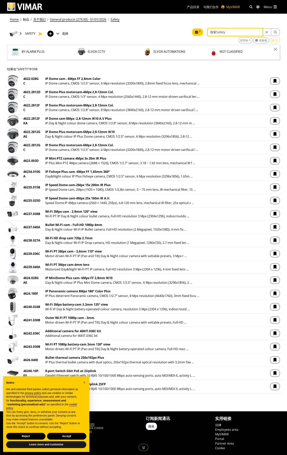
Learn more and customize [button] (46, 444)
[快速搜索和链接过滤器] (251, 7)
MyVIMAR (230, 7)
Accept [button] (66, 436)
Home (14, 19)
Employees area (226, 429)
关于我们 (39, 19)
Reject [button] (26, 436)
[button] (275, 81)
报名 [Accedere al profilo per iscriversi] (151, 426)
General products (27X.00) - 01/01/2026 (78, 19)
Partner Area (224, 443)
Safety (115, 19)
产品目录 (193, 7)
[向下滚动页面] (144, 447)
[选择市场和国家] (258, 7)
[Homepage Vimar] (24, 7)
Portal (219, 439)
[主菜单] (270, 7)
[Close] (275, 49)
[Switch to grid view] (261, 40)
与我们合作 (211, 7)
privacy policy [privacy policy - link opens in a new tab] (33, 393)
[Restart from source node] (266, 32)
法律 (218, 425)
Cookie (220, 448)
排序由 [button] (244, 40)
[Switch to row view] (275, 40)
